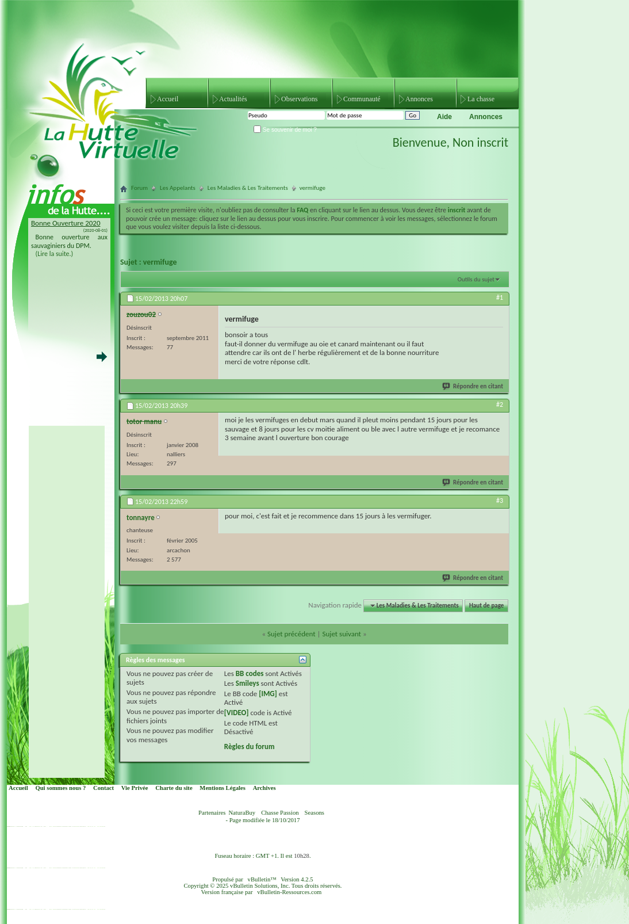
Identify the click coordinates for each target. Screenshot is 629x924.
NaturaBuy (241, 813)
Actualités (233, 99)
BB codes (250, 673)
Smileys (247, 683)
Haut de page (486, 605)
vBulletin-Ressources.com (289, 892)
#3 (499, 501)
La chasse (480, 99)
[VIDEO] (236, 712)
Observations (299, 99)
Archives (264, 788)
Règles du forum (249, 746)
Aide (444, 117)
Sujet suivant (341, 633)
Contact (103, 788)
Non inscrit (480, 142)
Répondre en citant (473, 386)
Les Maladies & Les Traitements (248, 188)
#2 (499, 404)
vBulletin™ (262, 879)
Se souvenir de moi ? (285, 130)
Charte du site (174, 788)
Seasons (314, 813)
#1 (499, 297)
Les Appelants (177, 188)
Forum (139, 188)
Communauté (362, 99)
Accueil (167, 99)
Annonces (419, 99)
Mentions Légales (223, 788)
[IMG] (268, 693)
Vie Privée (134, 788)
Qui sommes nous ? (60, 788)
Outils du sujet (476, 279)
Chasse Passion (279, 813)
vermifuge (160, 262)
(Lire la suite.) (55, 254)
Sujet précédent (291, 633)
